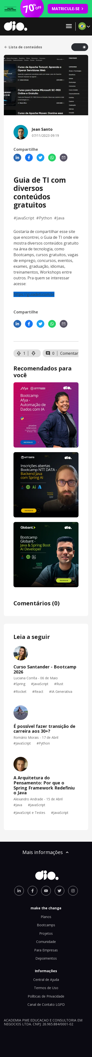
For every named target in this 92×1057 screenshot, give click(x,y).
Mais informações (46, 852)
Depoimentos (46, 958)
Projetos (46, 933)
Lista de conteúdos (23, 47)
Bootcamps (46, 925)
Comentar (69, 353)
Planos (46, 916)
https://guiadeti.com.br (33, 294)
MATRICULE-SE (68, 8)
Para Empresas (46, 950)
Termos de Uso (46, 987)
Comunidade (46, 941)
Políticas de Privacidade (46, 996)
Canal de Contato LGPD (46, 1004)
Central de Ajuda (46, 979)
